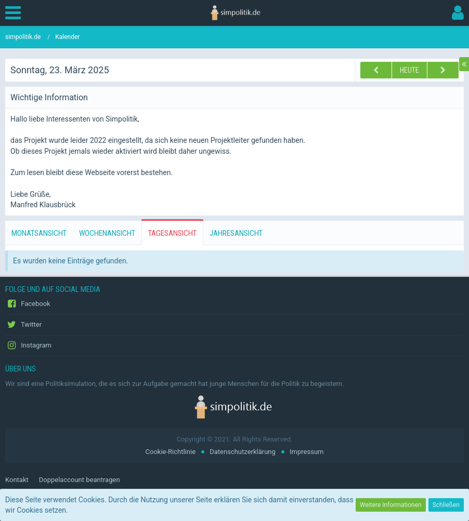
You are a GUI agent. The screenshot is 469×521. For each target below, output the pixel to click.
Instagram (28, 345)
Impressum (306, 452)
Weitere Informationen (391, 505)
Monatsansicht (39, 233)
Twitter (23, 324)
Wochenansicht (107, 233)
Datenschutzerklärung (243, 452)
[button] (15, 13)
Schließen (446, 505)
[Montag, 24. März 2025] (443, 70)
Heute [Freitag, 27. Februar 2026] (409, 70)
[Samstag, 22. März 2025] (376, 70)
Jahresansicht (236, 233)
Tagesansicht (172, 233)
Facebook (27, 304)
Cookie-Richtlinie (171, 452)
